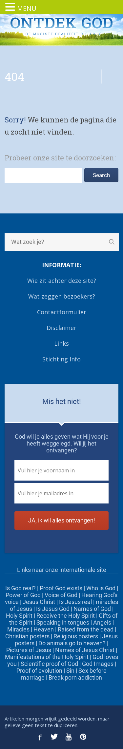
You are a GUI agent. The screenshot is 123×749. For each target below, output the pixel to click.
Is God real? (20, 588)
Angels (102, 622)
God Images (97, 663)
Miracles (18, 629)
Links (61, 343)
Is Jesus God (53, 608)
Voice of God (61, 595)
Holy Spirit (19, 615)
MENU (26, 8)
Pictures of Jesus (28, 650)
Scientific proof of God (49, 663)
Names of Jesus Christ (84, 650)
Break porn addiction (75, 677)
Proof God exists (61, 588)
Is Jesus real (75, 601)
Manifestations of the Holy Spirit (47, 656)
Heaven (43, 629)
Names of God (92, 608)
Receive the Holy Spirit (65, 615)
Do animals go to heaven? (72, 643)
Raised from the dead (85, 629)
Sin (70, 670)
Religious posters (75, 636)
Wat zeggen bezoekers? (61, 296)
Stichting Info (61, 359)
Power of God (23, 595)
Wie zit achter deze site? (61, 280)
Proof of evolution (39, 670)
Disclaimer (61, 328)
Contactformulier (61, 312)
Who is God (100, 588)
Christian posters (27, 636)
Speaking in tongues (62, 622)
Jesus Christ (39, 601)
